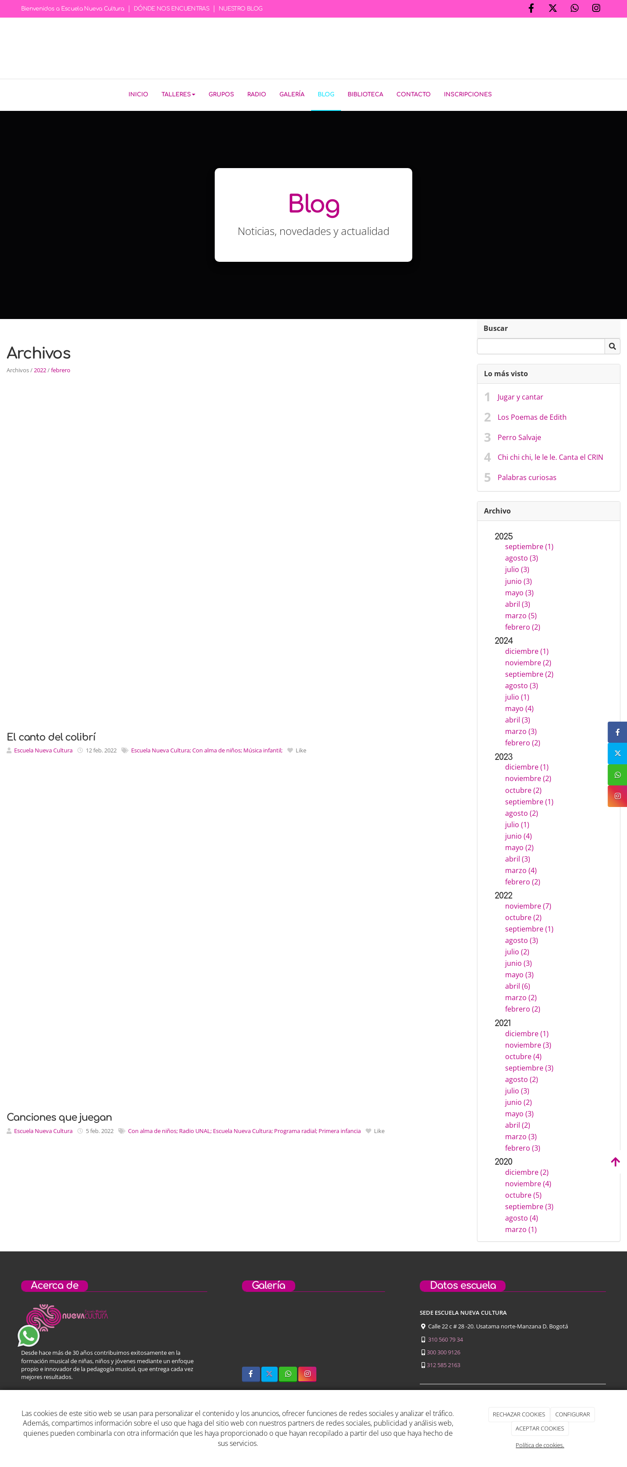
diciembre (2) (527, 1170)
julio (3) (517, 567)
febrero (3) (522, 1146)
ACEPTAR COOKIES (540, 1428)
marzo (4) (521, 868)
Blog (326, 95)
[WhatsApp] (574, 9)
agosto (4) (521, 1216)
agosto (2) (521, 811)
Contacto (413, 95)
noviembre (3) (528, 1043)
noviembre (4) (528, 1182)
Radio (256, 95)
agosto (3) (521, 556)
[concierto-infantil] (365, 1333)
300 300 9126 (443, 1350)
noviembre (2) (528, 661)
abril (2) (517, 1123)
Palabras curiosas (527, 475)
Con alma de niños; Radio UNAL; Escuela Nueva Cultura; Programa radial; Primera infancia (244, 1129)
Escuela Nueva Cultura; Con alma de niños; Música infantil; (206, 748)
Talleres (178, 95)
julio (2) (517, 950)
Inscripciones (468, 95)
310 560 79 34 (445, 1338)
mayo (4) (519, 706)
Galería (291, 95)
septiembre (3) (529, 1066)
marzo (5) (521, 613)
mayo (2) (519, 846)
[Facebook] (531, 9)
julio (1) (517, 695)
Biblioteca (365, 95)
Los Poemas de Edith (532, 415)
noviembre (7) (528, 904)
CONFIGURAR (572, 1414)
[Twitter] (553, 9)
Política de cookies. (540, 1445)
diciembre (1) (527, 649)
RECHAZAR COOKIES (519, 1414)
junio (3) (518, 579)
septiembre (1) (529, 545)
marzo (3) (521, 729)
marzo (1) (521, 1227)
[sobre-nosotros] (261, 1333)
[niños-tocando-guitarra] (313, 1333)
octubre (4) (523, 1055)
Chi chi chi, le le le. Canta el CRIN (550, 455)
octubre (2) (523, 788)
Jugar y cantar (520, 395)
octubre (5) (523, 1193)
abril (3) (517, 602)
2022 (40, 368)
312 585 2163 (443, 1363)
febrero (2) (522, 625)
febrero (60, 368)
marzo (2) (521, 996)
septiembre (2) (529, 672)
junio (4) (518, 834)
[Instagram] (596, 9)
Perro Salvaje (519, 435)
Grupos (221, 95)
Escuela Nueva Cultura (43, 748)
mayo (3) (519, 590)
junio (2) (518, 1100)
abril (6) (517, 984)
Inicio (138, 95)
